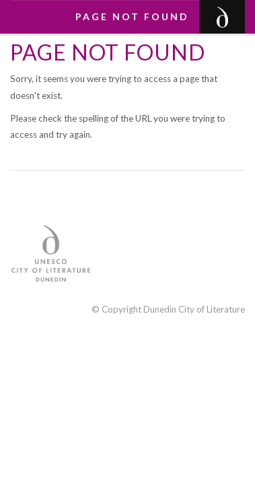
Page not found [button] (132, 16)
